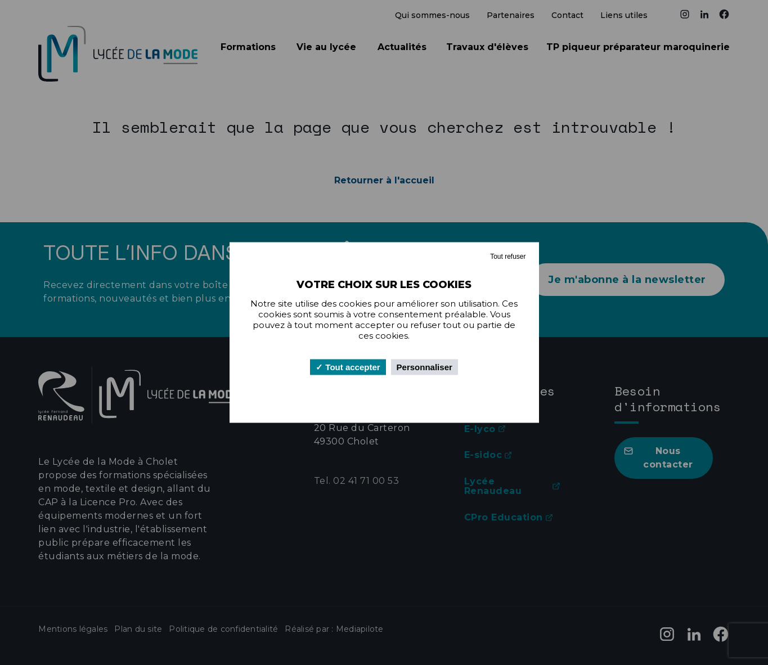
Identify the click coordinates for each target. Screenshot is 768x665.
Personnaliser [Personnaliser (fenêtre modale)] (424, 367)
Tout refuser (508, 256)
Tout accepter (348, 367)
